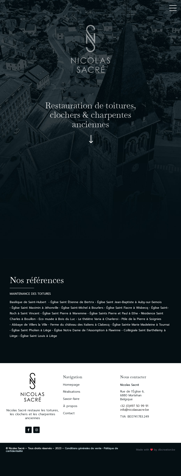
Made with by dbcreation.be (155, 450)
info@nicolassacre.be (134, 410)
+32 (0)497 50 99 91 (134, 406)
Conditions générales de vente (83, 448)
